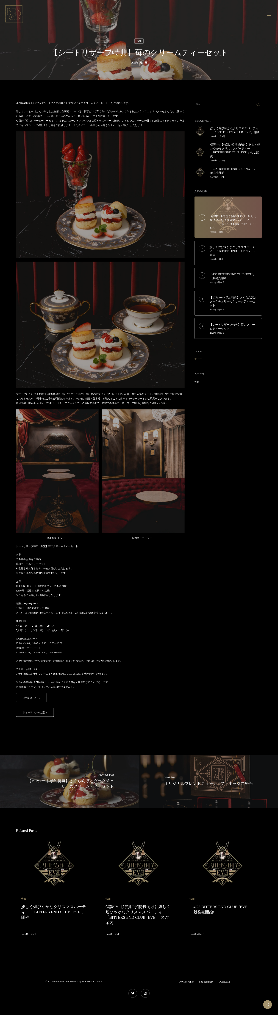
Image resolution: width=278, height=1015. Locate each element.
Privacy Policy (186, 981)
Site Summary (206, 981)
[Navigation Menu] (270, 14)
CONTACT (224, 981)
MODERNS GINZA (92, 981)
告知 (139, 41)
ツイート (199, 359)
